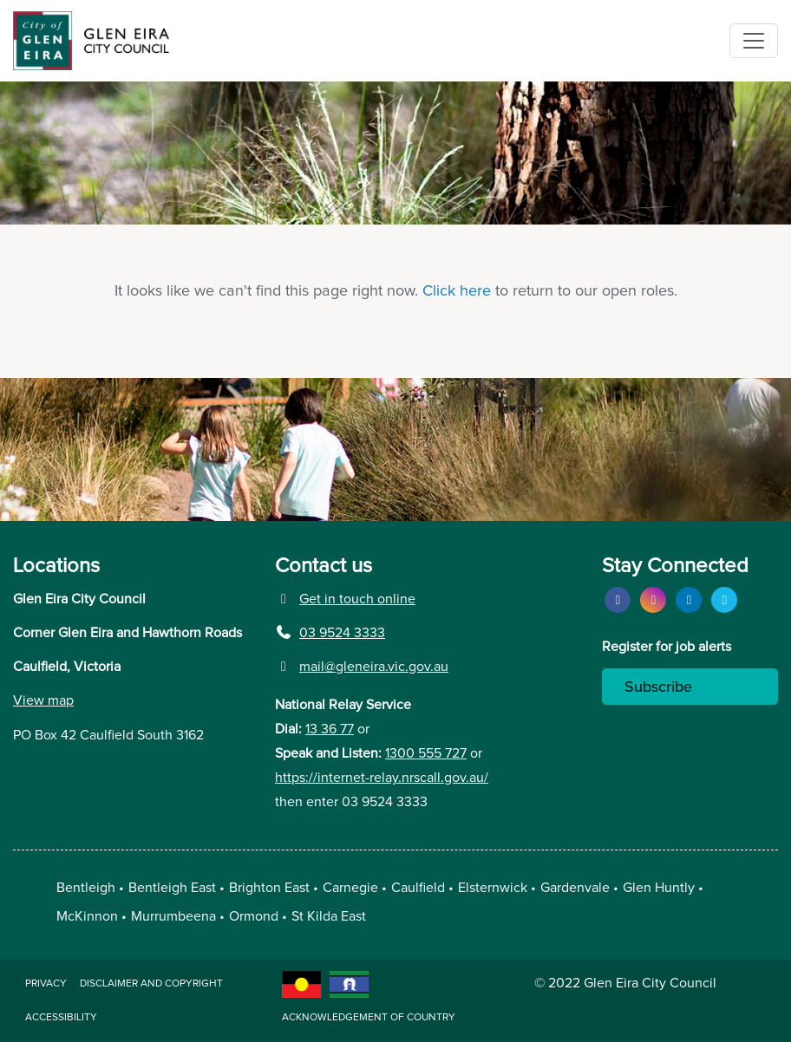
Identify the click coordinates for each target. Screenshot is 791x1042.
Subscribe (658, 687)
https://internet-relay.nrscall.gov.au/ (381, 778)
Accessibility (61, 1018)
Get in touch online (345, 599)
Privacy (46, 984)
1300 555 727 (426, 753)
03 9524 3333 (330, 633)
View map (43, 700)
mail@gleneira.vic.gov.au (361, 667)
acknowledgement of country (368, 1018)
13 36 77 (329, 729)
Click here (456, 291)
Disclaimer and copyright (151, 984)
